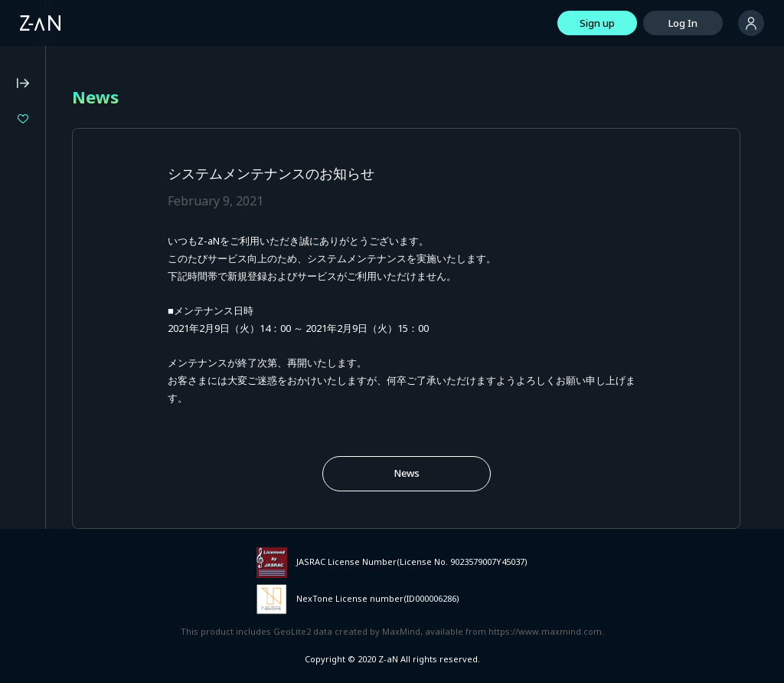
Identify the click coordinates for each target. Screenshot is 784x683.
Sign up (597, 23)
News (407, 473)
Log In (682, 23)
